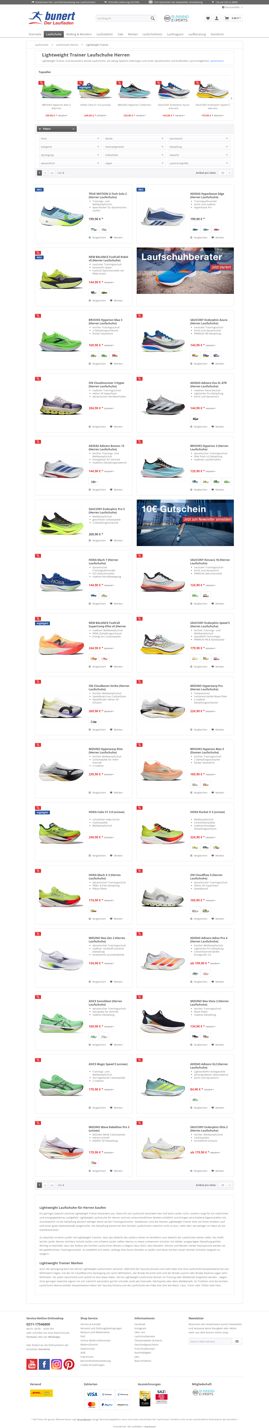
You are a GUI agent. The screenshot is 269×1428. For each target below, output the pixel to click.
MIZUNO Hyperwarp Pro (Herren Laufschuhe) (206, 687)
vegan (108, 163)
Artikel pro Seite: (206, 172)
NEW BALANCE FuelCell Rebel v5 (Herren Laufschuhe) (108, 258)
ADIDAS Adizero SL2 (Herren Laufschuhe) (209, 1065)
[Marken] (133, 34)
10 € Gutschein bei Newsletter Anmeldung (176, 2)
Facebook (139, 1324)
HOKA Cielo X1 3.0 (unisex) (95, 104)
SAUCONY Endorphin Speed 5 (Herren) (213, 106)
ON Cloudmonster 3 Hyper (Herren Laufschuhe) (106, 384)
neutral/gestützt (114, 146)
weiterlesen (217, 60)
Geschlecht (176, 138)
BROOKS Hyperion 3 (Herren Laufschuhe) (209, 447)
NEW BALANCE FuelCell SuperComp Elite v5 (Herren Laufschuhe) (107, 624)
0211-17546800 (38, 1324)
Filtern (45, 128)
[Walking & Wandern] (79, 34)
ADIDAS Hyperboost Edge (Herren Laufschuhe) (207, 195)
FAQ (82, 1336)
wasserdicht (48, 163)
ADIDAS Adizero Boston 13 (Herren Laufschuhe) (106, 447)
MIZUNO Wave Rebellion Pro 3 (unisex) (109, 1128)
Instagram (140, 1328)
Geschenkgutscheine (146, 1344)
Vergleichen (97, 237)
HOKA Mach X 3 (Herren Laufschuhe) (105, 876)
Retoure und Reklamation (95, 1332)
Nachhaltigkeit (142, 1352)
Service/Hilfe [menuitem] (231, 7)
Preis (44, 138)
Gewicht (174, 155)
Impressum (86, 1356)
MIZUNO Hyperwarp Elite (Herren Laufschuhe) (106, 750)
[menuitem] (126, 18)
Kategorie (46, 146)
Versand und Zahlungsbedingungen (101, 1328)
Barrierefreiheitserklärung (95, 1360)
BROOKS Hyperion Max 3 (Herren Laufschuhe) (105, 321)
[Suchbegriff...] (126, 18)
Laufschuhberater (144, 1336)
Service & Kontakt (90, 1324)
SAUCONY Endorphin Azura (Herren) (173, 106)
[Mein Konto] (217, 18)
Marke (109, 138)
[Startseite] (35, 34)
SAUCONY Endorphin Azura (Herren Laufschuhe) (208, 321)
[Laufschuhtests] (152, 34)
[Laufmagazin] (175, 34)
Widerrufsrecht (89, 1344)
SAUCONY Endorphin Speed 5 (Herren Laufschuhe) (210, 624)
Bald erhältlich (142, 1360)
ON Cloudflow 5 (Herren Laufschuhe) (206, 876)
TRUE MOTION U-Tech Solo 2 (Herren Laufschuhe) (108, 195)
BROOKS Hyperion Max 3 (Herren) (56, 106)
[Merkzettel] (208, 18)
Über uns (139, 1332)
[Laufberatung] (197, 34)
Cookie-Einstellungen (92, 1365)
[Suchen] (152, 18)
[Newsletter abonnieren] (237, 1341)
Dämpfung (176, 146)
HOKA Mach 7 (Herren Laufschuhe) (103, 561)
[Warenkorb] (233, 18)
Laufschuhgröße (179, 163)
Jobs (136, 1356)
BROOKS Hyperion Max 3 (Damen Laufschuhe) (207, 750)
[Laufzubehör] (104, 34)
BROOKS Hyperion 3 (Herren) (134, 104)
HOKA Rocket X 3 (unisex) (207, 812)
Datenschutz (87, 1348)
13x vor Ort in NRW (224, 2)
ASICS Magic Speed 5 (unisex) (108, 1064)
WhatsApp (54, 1336)
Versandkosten (84, 1419)
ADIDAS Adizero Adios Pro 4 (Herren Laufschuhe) (208, 939)
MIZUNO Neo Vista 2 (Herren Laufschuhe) (209, 1002)
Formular (31, 1336)
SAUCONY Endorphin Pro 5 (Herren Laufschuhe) (107, 510)
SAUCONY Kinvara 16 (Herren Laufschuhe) (210, 561)
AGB (82, 1352)
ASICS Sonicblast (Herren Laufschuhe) (105, 1002)
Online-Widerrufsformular (95, 1340)
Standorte (44, 1349)
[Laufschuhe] (54, 34)
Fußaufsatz (111, 155)
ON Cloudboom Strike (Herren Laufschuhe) (109, 687)
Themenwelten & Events (148, 1340)
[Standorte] (217, 34)
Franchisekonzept (144, 1348)
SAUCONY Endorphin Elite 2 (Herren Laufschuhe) (209, 1128)
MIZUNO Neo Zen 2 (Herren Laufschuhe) (107, 939)
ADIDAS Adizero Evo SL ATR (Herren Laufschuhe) (208, 384)
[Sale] (120, 34)
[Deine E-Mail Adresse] (210, 1341)
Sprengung (47, 155)
